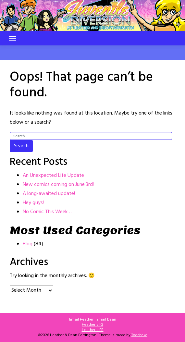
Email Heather (81, 319)
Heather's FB (93, 330)
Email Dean (106, 319)
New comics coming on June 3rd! (58, 184)
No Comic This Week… (47, 212)
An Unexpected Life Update (53, 175)
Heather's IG (92, 325)
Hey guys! (33, 203)
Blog (27, 244)
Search (21, 146)
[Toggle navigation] (12, 38)
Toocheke (139, 335)
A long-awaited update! (49, 193)
